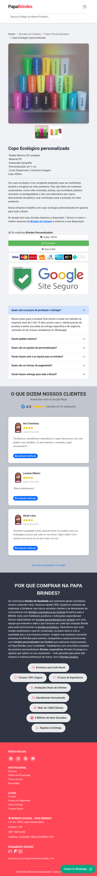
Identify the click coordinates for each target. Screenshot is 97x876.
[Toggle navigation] (84, 7)
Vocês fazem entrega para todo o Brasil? (34, 374)
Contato (12, 796)
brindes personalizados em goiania (55, 619)
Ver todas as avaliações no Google (48, 565)
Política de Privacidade (19, 775)
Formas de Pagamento (19, 800)
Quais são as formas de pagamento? (32, 365)
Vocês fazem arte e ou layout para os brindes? (37, 356)
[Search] (48, 17)
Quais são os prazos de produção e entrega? (36, 310)
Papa (20, 6)
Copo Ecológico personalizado (29, 37)
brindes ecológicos (48, 627)
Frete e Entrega (15, 804)
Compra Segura (15, 808)
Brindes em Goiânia (30, 34)
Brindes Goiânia (69, 656)
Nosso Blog (14, 783)
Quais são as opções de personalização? (34, 347)
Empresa (12, 771)
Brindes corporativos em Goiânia (47, 612)
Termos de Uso (15, 779)
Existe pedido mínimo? (24, 338)
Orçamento (48, 243)
